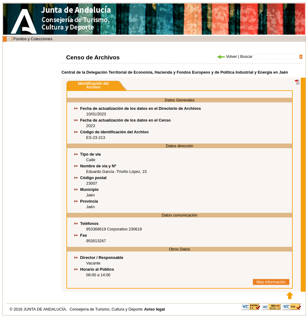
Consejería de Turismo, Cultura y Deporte (106, 309)
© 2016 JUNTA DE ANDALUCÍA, (39, 309)
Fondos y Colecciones (32, 39)
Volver (226, 56)
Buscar (246, 56)
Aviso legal (154, 309)
